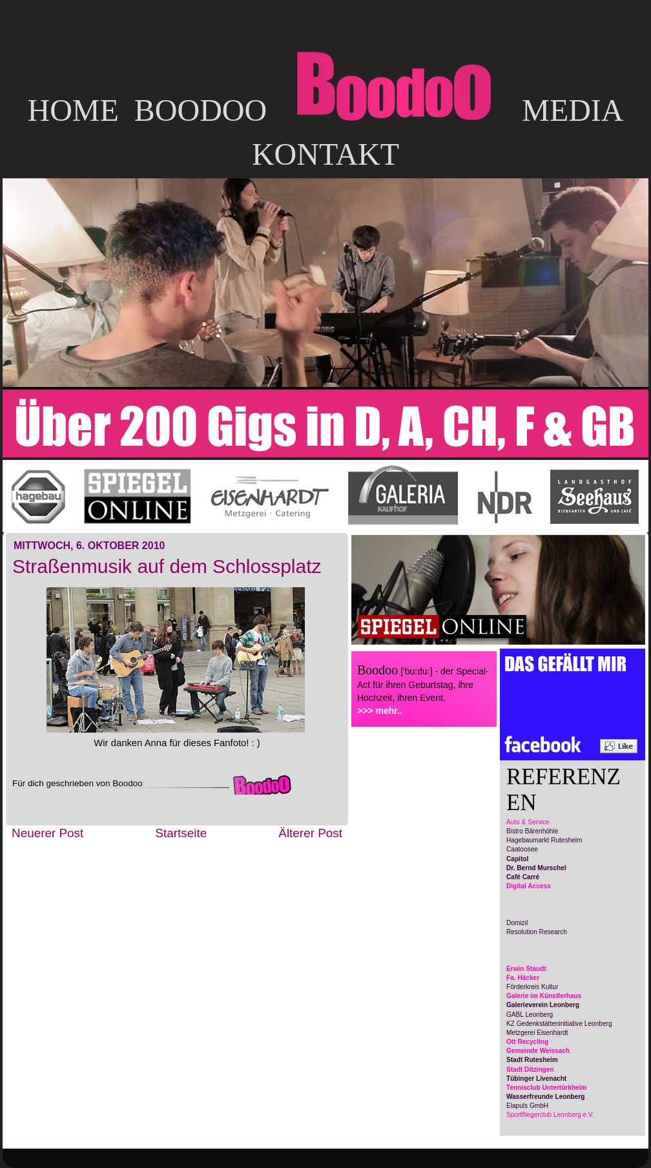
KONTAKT (325, 154)
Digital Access (528, 886)
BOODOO (200, 110)
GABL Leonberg (529, 1014)
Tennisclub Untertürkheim (546, 1087)
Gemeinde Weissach (538, 1050)
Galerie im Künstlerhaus (543, 995)
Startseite (181, 833)
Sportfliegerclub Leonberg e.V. (550, 1114)
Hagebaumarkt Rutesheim (544, 840)
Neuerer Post (47, 833)
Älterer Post (310, 833)
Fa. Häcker (522, 977)
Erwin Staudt (526, 968)
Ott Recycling (527, 1041)
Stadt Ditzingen (530, 1069)
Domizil (517, 922)
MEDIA (572, 110)
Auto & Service (528, 822)
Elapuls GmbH (527, 1105)
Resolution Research (536, 931)
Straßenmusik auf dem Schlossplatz (167, 566)
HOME (72, 110)
